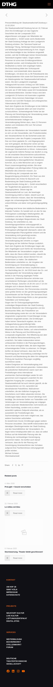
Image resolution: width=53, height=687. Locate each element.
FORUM (9, 647)
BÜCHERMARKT (13, 642)
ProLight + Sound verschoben (18, 487)
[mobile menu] (49, 4)
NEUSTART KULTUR (15, 613)
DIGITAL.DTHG (12, 621)
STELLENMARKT (13, 645)
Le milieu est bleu (12, 507)
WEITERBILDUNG (14, 639)
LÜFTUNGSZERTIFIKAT (16, 618)
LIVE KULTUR (12, 616)
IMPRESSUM (12, 592)
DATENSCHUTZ (13, 595)
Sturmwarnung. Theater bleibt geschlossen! (24, 552)
